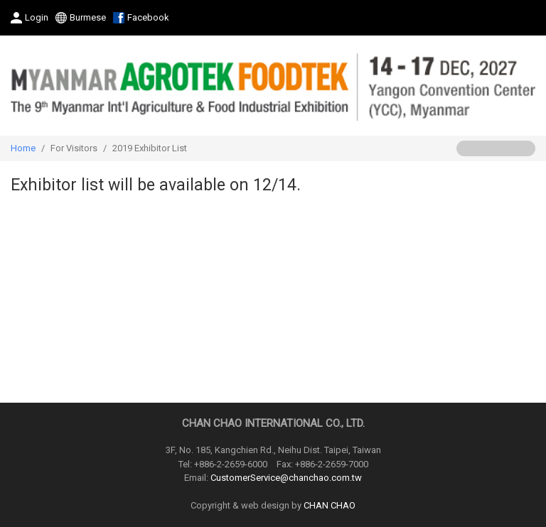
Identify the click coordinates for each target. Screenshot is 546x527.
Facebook (148, 17)
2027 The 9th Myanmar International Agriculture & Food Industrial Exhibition (273, 85)
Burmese (88, 17)
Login (36, 17)
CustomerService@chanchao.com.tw (286, 477)
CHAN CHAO (329, 505)
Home (23, 148)
